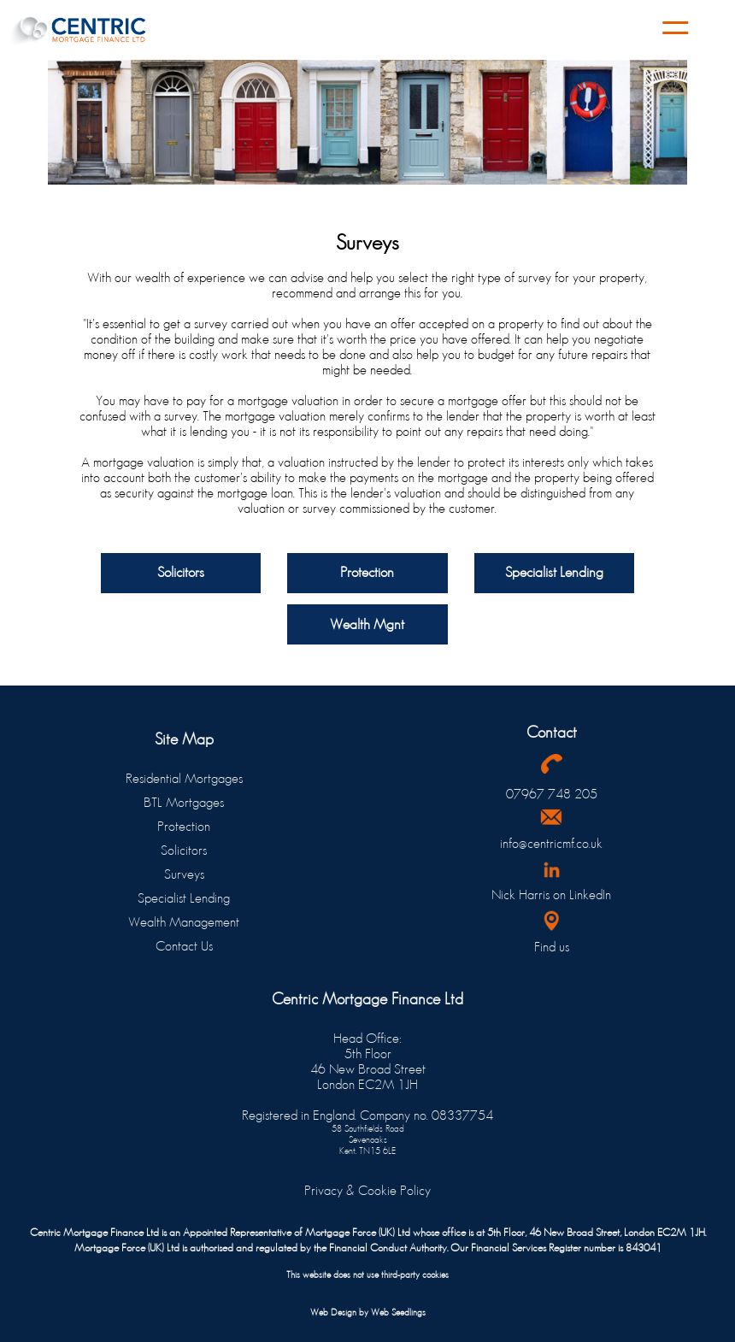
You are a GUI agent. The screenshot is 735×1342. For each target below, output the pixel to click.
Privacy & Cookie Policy (367, 1190)
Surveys (184, 874)
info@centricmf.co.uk (551, 843)
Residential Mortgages (184, 778)
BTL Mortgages (184, 802)
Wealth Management (183, 922)
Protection (183, 826)
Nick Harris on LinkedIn (551, 894)
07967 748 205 (551, 793)
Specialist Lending (184, 898)
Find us (551, 946)
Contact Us (184, 946)
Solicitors (184, 850)
